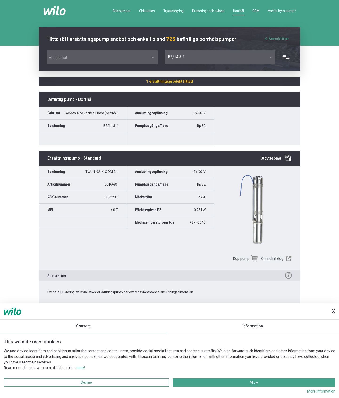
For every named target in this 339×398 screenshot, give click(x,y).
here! (81, 368)
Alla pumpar (122, 11)
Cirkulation (147, 11)
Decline (86, 382)
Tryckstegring (173, 11)
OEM (255, 11)
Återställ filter (277, 39)
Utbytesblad (271, 158)
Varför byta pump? (282, 11)
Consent (83, 326)
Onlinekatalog (272, 258)
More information (321, 391)
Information (252, 326)
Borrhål (238, 11)
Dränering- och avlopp (208, 11)
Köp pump (241, 258)
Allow (254, 382)
